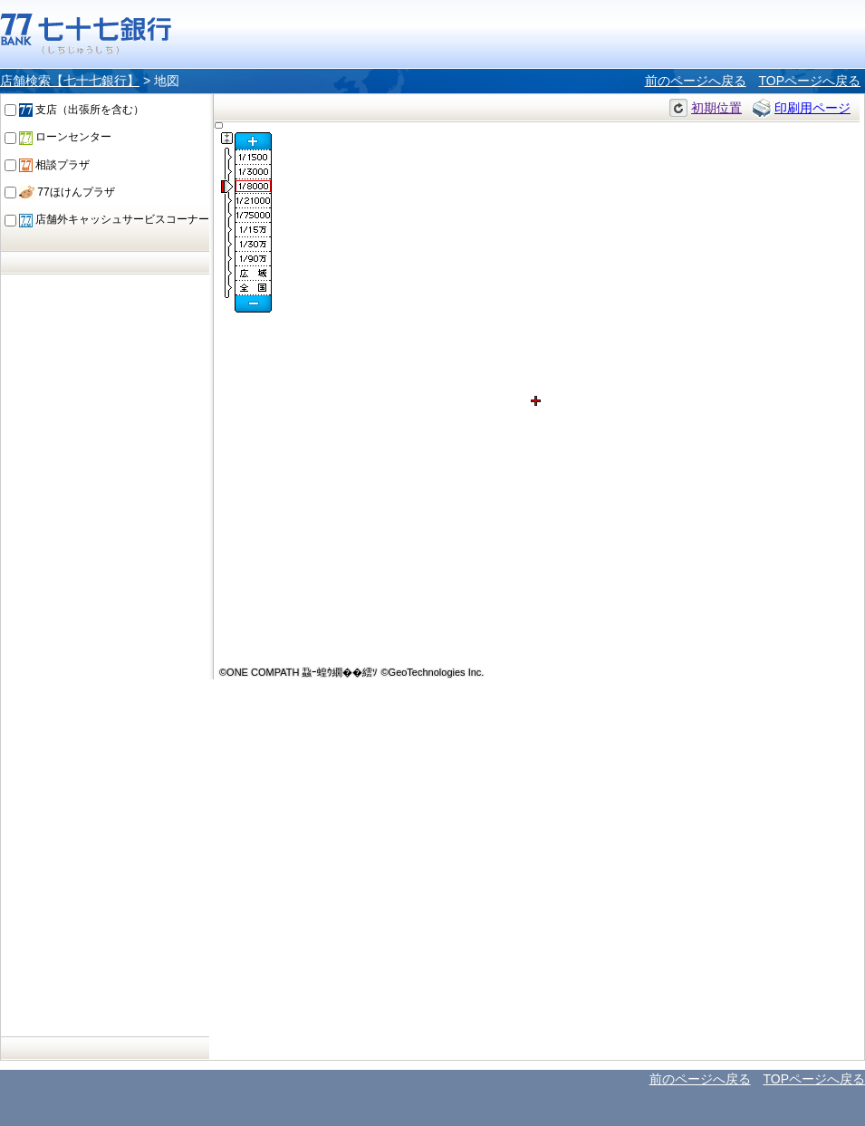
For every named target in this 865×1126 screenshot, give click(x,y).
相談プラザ (54, 165)
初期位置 (716, 108)
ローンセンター (65, 136)
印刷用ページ (812, 108)
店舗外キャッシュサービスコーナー (114, 219)
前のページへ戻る (695, 80)
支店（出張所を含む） (81, 109)
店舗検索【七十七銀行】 (69, 80)
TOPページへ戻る (809, 80)
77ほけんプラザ (67, 192)
